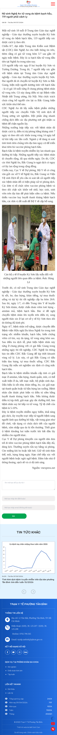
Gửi (13, 516)
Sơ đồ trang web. (20, 732)
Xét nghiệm (12, 667)
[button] (24, 592)
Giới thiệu (11, 689)
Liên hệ (10, 693)
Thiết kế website (23, 727)
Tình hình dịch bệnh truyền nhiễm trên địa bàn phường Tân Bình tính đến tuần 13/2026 (28, 580)
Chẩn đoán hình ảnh (15, 670)
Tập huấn (11, 674)
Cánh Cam (36, 727)
